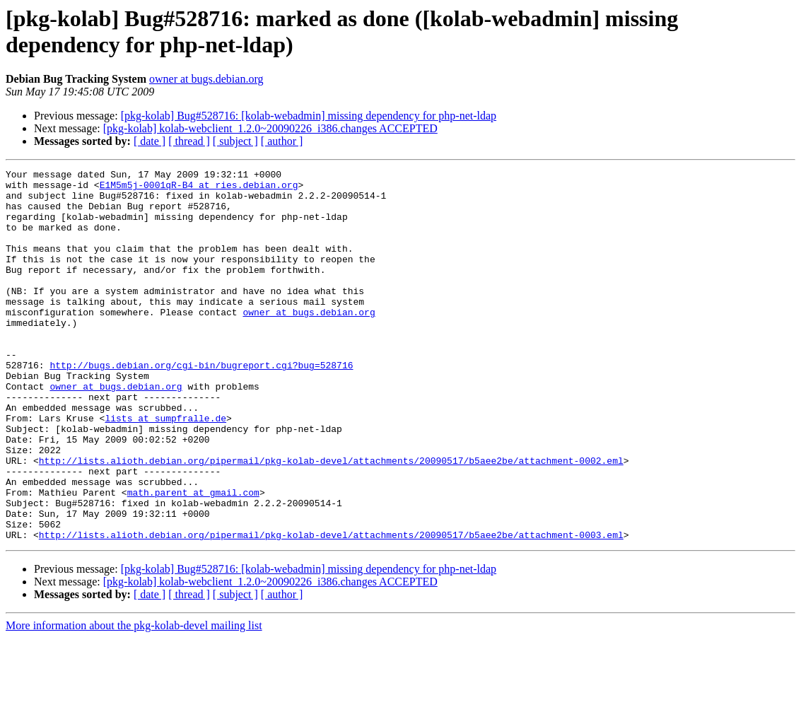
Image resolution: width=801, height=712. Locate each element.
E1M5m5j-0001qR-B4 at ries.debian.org (199, 188)
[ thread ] (189, 141)
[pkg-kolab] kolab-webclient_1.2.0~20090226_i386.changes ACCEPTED (270, 128)
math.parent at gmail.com (193, 557)
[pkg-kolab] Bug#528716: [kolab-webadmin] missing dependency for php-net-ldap (308, 116)
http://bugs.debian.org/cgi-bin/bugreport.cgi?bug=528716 (201, 405)
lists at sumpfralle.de (165, 468)
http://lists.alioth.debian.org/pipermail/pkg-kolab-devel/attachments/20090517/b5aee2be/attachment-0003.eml (331, 608)
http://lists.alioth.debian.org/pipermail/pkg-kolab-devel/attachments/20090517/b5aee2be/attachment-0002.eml (331, 519)
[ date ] (149, 141)
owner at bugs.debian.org (206, 79)
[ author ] (282, 141)
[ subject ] (235, 141)
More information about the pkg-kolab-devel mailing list (134, 700)
